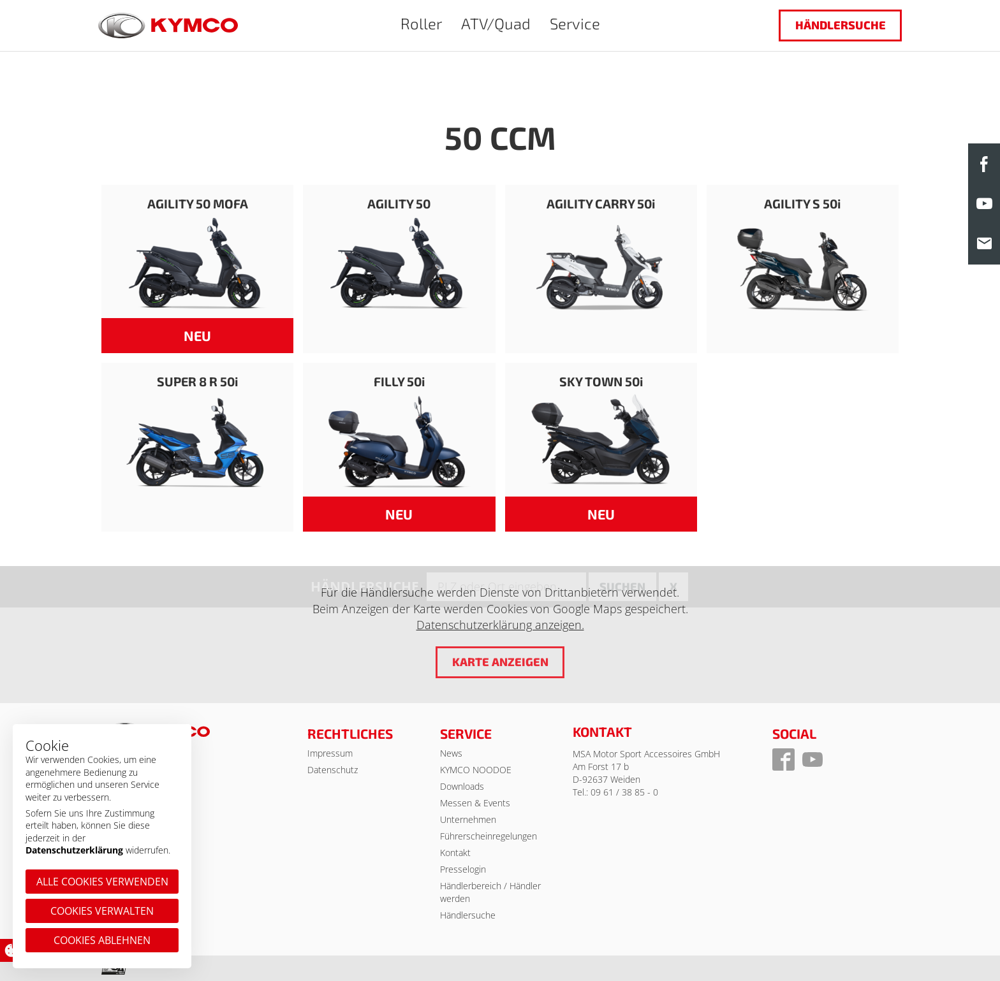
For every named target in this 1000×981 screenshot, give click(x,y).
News (451, 753)
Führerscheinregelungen (488, 836)
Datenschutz (332, 770)
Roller (421, 23)
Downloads (462, 786)
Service (575, 23)
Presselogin (463, 869)
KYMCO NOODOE (475, 770)
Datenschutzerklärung (74, 850)
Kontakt (455, 853)
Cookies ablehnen (102, 940)
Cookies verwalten (102, 911)
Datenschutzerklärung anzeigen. (500, 625)
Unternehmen (468, 819)
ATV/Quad (496, 23)
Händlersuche (840, 25)
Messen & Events (475, 803)
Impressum (330, 753)
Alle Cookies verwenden (102, 882)
